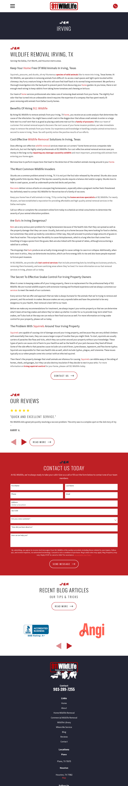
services (14, 290)
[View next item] (24, 442)
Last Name (70, 486)
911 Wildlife (40, 108)
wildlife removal (43, 145)
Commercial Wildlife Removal (64, 717)
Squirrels (38, 326)
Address (14, 502)
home (84, 85)
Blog (64, 732)
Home (27, 68)
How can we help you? (19, 535)
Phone (13, 494)
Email (68, 494)
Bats (18, 220)
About (64, 708)
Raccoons (14, 188)
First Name (15, 486)
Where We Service (64, 727)
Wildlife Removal (38, 139)
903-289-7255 (64, 689)
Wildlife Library (64, 722)
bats (30, 250)
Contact (64, 741)
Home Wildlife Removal (64, 712)
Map (64, 777)
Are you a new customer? (20, 519)
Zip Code (14, 511)
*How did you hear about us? (22, 527)
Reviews (64, 736)
